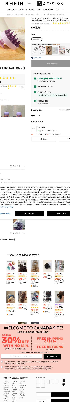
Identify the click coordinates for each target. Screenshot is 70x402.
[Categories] (11, 9)
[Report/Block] (23, 165)
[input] (21, 356)
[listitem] (35, 50)
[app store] (40, 387)
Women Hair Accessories (49, 14)
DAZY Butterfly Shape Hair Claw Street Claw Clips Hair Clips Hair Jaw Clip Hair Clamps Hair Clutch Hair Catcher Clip (59, 307)
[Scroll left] (60, 9)
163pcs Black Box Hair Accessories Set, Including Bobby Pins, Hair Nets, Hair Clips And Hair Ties (47, 305)
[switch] (21, 87)
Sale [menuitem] (38, 9)
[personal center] (44, 3)
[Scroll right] (63, 9)
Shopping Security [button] (44, 92)
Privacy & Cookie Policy (16, 363)
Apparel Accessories (17, 14)
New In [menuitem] (31, 9)
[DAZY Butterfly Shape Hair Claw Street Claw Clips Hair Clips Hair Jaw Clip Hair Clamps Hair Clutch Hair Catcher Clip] (59, 297)
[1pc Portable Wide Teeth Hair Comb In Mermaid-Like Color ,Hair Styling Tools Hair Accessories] (55, 50)
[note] (35, 286)
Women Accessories (32, 14)
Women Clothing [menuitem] (48, 9)
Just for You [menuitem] (23, 9)
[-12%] (32, 305)
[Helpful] (10, 165)
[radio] (36, 39)
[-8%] (44, 305)
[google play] (45, 387)
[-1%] (20, 274)
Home (7, 14)
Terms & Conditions (23, 361)
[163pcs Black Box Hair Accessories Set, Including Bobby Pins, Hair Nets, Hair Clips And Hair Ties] (47, 297)
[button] (58, 3)
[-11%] (32, 274)
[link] (49, 3)
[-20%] (8, 274)
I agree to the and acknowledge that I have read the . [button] (31, 362)
